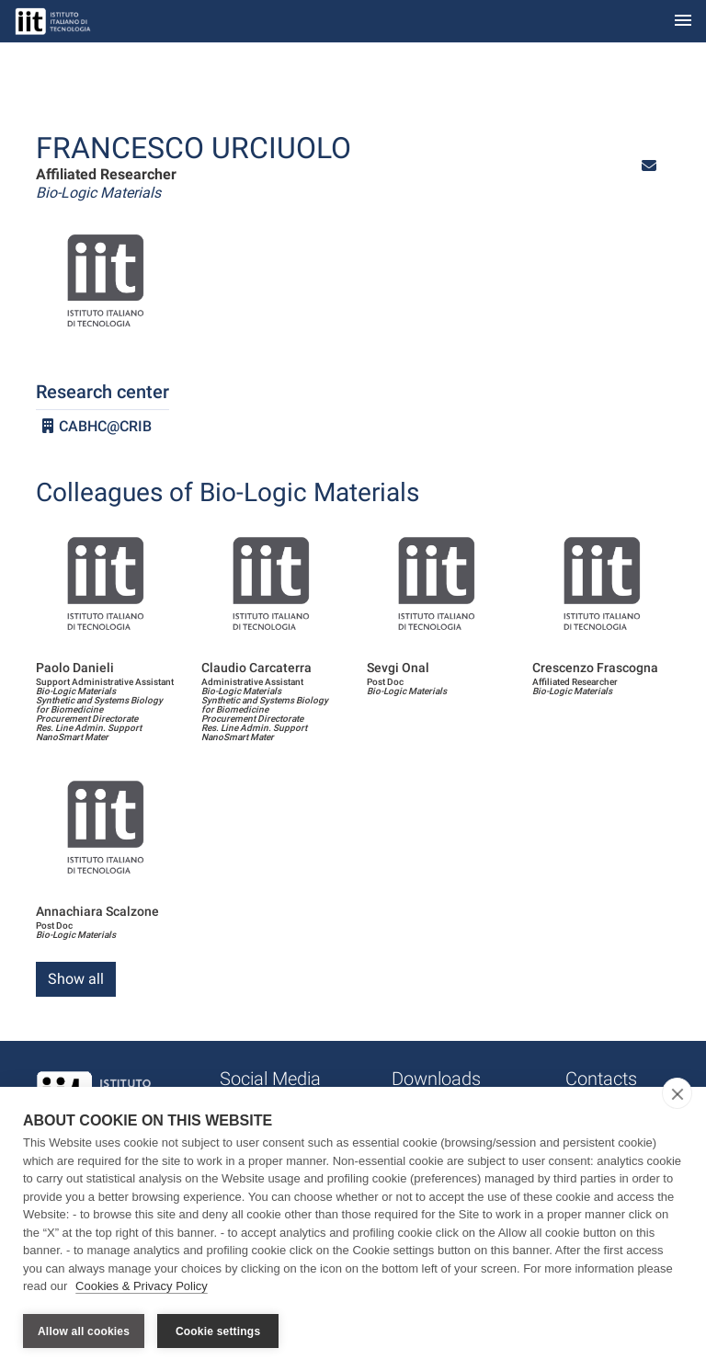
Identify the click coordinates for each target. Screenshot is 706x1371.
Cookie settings (218, 1331)
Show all (76, 979)
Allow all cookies (84, 1331)
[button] (649, 166)
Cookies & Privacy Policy (141, 1287)
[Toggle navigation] (683, 22)
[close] (677, 1094)
